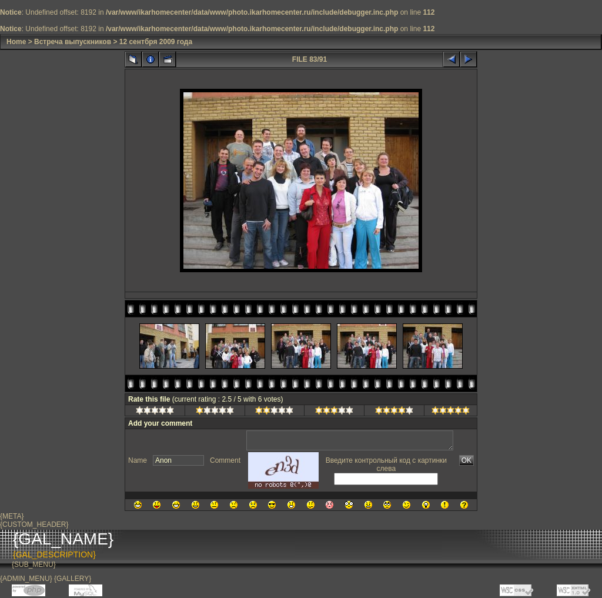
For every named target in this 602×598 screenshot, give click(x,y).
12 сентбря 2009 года (155, 42)
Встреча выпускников (72, 42)
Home (16, 42)
